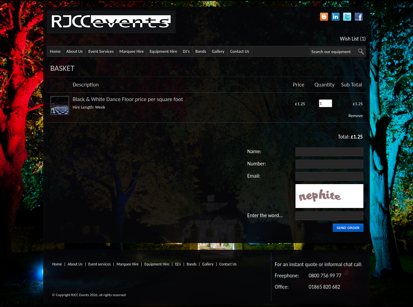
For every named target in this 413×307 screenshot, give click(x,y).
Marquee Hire (131, 51)
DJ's (186, 51)
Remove (355, 115)
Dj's (178, 264)
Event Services (100, 51)
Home (55, 51)
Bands (200, 51)
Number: (256, 163)
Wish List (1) (353, 38)
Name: (254, 151)
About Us (74, 51)
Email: (253, 176)
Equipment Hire (163, 51)
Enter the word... (265, 215)
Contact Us (239, 51)
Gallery (218, 51)
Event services (99, 264)
